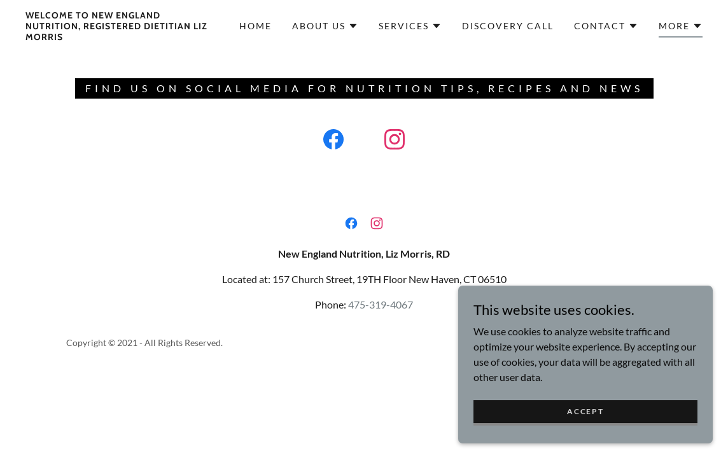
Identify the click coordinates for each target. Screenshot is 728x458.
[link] (116, 36)
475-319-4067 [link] (380, 304)
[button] (325, 26)
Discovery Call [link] (508, 25)
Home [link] (255, 25)
